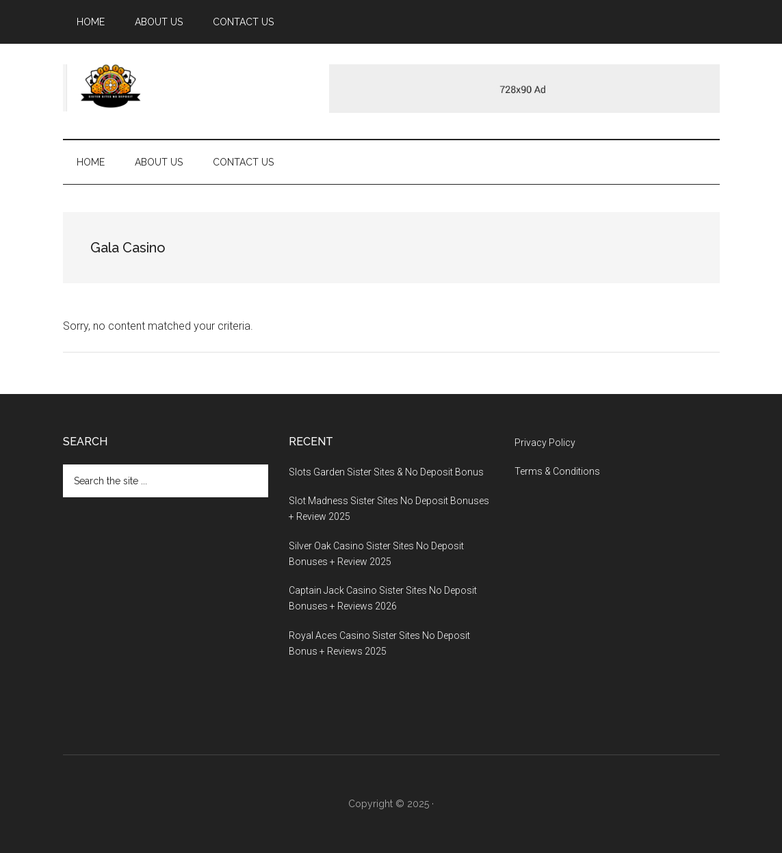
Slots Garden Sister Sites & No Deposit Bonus (386, 472)
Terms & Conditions (557, 471)
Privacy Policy (544, 442)
